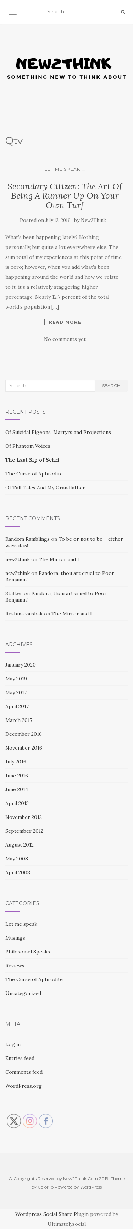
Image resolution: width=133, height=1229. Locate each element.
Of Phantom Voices (27, 446)
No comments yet (65, 339)
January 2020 (20, 665)
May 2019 (16, 678)
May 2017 (16, 692)
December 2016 (23, 734)
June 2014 (16, 789)
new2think (17, 559)
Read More (65, 322)
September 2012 (24, 831)
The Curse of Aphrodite (34, 474)
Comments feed (24, 1072)
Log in (13, 1044)
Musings (15, 938)
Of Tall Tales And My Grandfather (45, 487)
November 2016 (23, 748)
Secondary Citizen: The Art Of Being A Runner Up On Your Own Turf (64, 196)
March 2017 (18, 720)
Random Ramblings (27, 539)
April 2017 (17, 706)
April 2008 (17, 872)
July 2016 (15, 761)
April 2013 (17, 803)
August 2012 (19, 845)
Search (111, 385)
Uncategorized (23, 993)
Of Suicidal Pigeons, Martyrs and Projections (58, 432)
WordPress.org (23, 1086)
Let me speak (62, 169)
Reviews (14, 965)
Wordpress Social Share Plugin (52, 1214)
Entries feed (19, 1058)
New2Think (93, 220)
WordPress (91, 1187)
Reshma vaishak (24, 613)
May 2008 (16, 858)
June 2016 (16, 775)
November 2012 (23, 817)
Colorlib (46, 1187)
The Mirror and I (59, 559)
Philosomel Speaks (27, 951)
